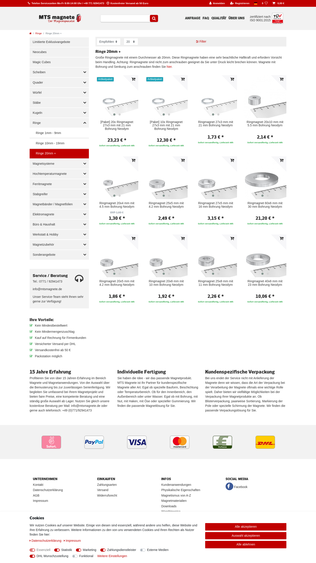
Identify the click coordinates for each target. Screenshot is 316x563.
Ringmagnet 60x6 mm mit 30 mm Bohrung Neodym (265, 205)
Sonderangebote (44, 254)
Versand (102, 490)
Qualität (218, 18)
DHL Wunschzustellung (52, 556)
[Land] (256, 3)
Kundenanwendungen (176, 484)
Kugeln (37, 112)
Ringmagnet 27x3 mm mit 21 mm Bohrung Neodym (215, 123)
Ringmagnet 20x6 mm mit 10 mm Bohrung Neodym (166, 283)
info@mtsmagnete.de (47, 289)
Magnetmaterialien (174, 500)
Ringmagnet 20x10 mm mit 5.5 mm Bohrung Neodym (265, 123)
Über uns (236, 18)
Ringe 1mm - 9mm (48, 133)
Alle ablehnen (246, 544)
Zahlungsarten (107, 484)
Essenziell (43, 550)
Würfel (37, 92)
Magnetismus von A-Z (176, 495)
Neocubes (40, 52)
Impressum (40, 500)
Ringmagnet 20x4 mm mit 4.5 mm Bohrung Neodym (117, 205)
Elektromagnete (43, 214)
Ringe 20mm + (46, 153)
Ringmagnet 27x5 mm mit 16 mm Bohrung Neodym (215, 205)
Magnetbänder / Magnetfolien (53, 204)
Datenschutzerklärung (48, 490)
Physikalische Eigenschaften (180, 490)
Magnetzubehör (43, 244)
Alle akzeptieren (246, 526)
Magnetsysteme (43, 163)
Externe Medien (158, 550)
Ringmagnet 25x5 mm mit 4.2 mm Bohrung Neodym (166, 205)
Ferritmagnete (42, 184)
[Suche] (154, 18)
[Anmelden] (217, 3)
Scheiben (39, 72)
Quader (38, 82)
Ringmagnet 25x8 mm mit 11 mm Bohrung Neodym (215, 283)
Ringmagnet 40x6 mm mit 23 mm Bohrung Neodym (265, 283)
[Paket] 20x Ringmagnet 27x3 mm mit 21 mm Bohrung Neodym (117, 125)
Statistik (66, 550)
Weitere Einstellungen (112, 556)
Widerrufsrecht (107, 495)
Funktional (86, 556)
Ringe (38, 33)
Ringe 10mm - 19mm (50, 143)
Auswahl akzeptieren (246, 535)
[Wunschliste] (265, 3)
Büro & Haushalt (44, 224)
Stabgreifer (40, 194)
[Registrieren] (240, 3)
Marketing (89, 550)
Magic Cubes (42, 62)
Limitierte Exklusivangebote (51, 42)
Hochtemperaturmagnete (50, 173)
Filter (201, 41)
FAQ (206, 18)
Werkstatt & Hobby (45, 234)
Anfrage (192, 18)
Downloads (168, 506)
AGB (36, 495)
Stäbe (37, 102)
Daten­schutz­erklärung (46, 540)
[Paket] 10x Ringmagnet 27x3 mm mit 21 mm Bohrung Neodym (166, 125)
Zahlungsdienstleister (121, 550)
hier (169, 66)
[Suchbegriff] (125, 18)
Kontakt (38, 484)
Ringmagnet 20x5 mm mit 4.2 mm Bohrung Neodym (117, 283)
